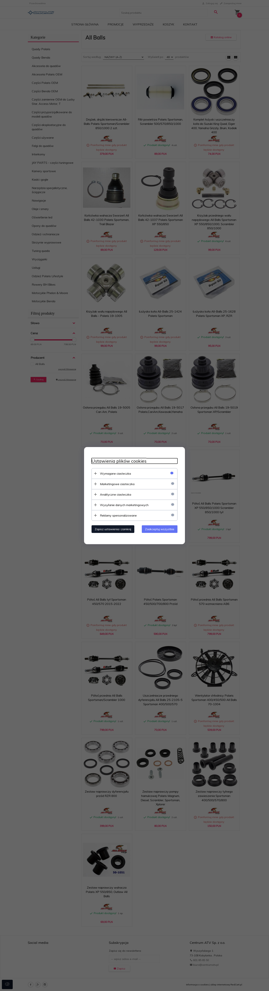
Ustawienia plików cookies (119, 461)
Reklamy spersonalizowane (118, 515)
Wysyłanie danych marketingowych (124, 505)
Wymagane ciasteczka (115, 473)
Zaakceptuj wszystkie (159, 529)
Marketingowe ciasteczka (117, 484)
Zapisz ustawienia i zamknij (113, 529)
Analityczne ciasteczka (115, 494)
